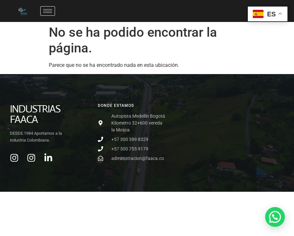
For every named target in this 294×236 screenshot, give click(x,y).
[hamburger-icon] (47, 11)
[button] (275, 218)
